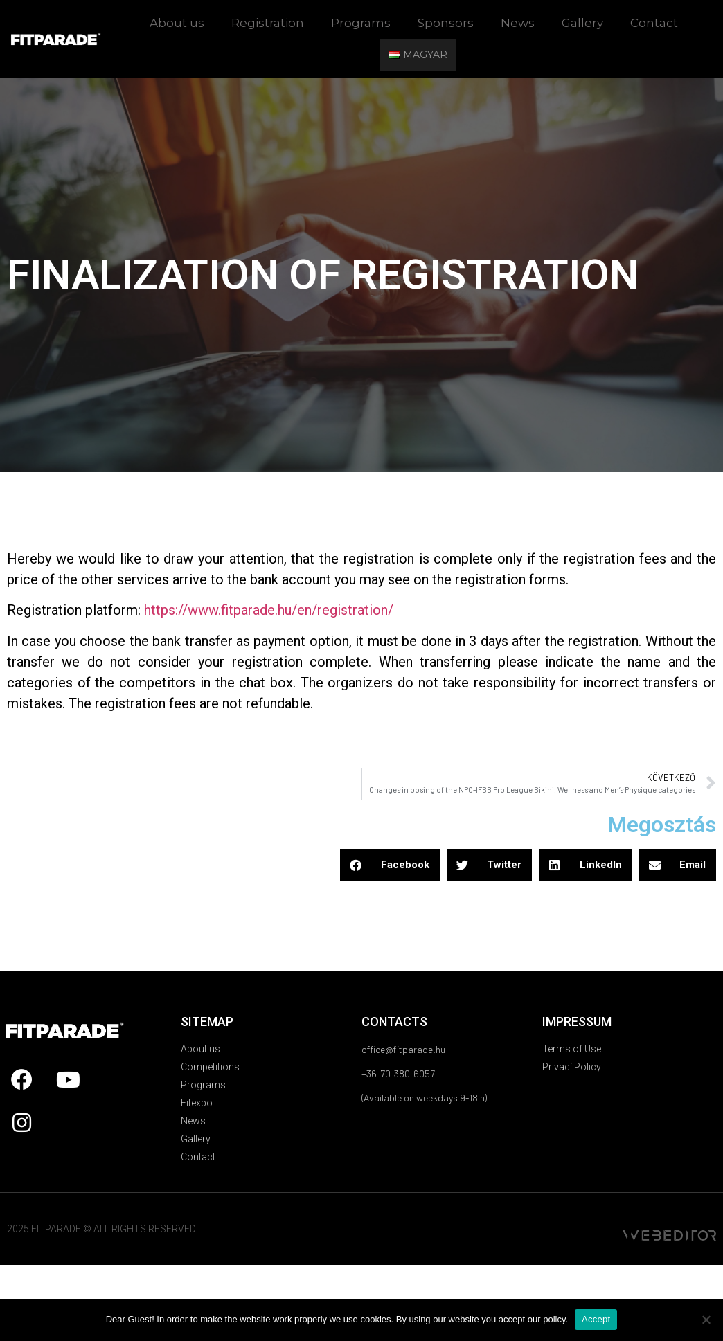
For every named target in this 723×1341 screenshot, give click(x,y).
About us (177, 23)
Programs (361, 23)
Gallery (582, 23)
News (518, 23)
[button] (390, 865)
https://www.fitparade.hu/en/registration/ (268, 610)
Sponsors (446, 23)
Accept (596, 1319)
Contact (654, 23)
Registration (267, 23)
